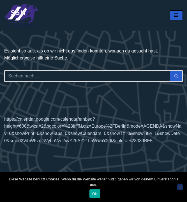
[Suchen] (87, 76)
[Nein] (180, 187)
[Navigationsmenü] (176, 15)
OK (95, 194)
